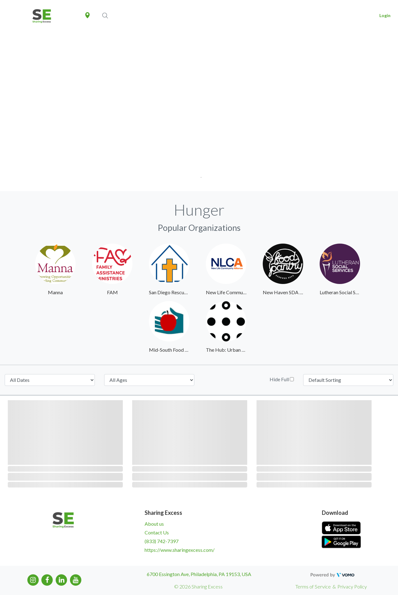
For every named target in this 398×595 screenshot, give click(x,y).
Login (385, 15)
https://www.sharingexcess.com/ (180, 550)
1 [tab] (199, 175)
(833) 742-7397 (161, 541)
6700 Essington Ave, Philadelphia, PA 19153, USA (199, 574)
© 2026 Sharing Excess (198, 586)
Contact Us (157, 532)
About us (154, 524)
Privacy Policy (352, 586)
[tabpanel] (199, 111)
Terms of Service (313, 586)
